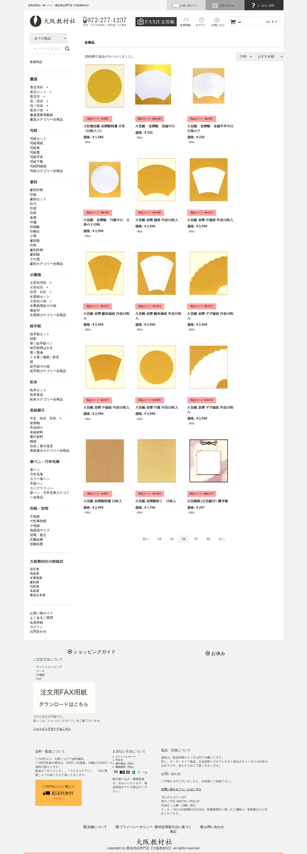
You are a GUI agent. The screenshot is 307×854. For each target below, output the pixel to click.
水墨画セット (40, 297)
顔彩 (33, 339)
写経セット (38, 139)
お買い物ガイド (185, 5)
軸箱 (33, 441)
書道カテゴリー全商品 (46, 119)
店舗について (95, 827)
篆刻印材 (36, 190)
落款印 (35, 310)
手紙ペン (36, 483)
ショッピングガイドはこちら (52, 729)
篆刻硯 (35, 241)
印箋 (33, 222)
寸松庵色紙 (38, 521)
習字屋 (34, 569)
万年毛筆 (36, 474)
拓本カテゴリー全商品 (46, 399)
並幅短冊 (36, 544)
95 (172, 539)
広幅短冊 (36, 539)
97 (196, 539)
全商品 (89, 42)
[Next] (221, 539)
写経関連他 (38, 166)
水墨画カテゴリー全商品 (48, 315)
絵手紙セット (40, 334)
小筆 (33, 236)
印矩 (33, 245)
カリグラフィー (41, 488)
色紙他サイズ (40, 530)
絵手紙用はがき (41, 348)
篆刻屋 (34, 582)
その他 (35, 259)
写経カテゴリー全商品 (46, 171)
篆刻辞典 (36, 250)
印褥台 (35, 231)
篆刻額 (35, 254)
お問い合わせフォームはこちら (181, 789)
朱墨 (33, 218)
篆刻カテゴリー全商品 (46, 264)
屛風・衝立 (38, 535)
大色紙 (35, 516)
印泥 (33, 208)
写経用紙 (36, 143)
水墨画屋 (36, 578)
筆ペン (35, 470)
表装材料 (36, 432)
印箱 (33, 195)
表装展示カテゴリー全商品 (49, 451)
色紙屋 (34, 573)
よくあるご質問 (262, 5)
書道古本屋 (37, 595)
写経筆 (35, 148)
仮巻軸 (35, 423)
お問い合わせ (222, 5)
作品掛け (36, 427)
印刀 (33, 204)
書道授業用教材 (41, 115)
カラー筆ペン (40, 479)
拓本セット (38, 390)
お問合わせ (38, 631)
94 (159, 539)
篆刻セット (38, 199)
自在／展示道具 (41, 446)
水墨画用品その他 (43, 306)
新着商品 (36, 62)
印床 (33, 213)
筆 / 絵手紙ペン (41, 343)
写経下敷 (36, 162)
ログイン (36, 627)
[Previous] (146, 539)
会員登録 (36, 622)
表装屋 (34, 591)
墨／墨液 (36, 353)
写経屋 (34, 586)
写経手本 (36, 157)
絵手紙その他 (40, 366)
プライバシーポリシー (134, 827)
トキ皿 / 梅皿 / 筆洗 (44, 357)
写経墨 (35, 152)
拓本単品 (36, 395)
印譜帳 (35, 227)
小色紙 (35, 526)
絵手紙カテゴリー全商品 (48, 371)
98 (208, 539)
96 (184, 539)
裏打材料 (36, 437)
